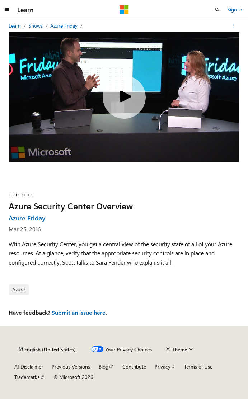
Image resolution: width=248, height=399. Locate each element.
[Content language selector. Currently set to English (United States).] (47, 349)
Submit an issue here (79, 312)
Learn (15, 25)
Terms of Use (198, 366)
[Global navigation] (7, 9)
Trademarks (26, 377)
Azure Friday (64, 25)
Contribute (134, 366)
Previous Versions (71, 366)
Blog (103, 366)
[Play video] (124, 97)
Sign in (234, 9)
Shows (36, 25)
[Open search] (217, 9)
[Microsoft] (124, 9)
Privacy (162, 366)
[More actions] (233, 26)
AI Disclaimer (28, 366)
